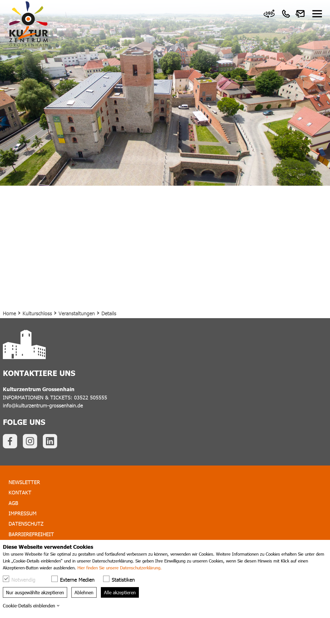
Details (108, 313)
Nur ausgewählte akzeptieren (35, 592)
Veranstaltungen (77, 313)
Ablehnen (84, 592)
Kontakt (20, 492)
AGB (13, 503)
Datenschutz (26, 523)
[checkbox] (6, 579)
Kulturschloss (37, 313)
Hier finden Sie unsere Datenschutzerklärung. (119, 568)
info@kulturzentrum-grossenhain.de (43, 405)
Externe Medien (75, 579)
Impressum (23, 513)
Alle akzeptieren (120, 592)
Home (9, 313)
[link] (269, 14)
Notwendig (22, 579)
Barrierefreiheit (31, 534)
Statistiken (122, 579)
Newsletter (24, 482)
